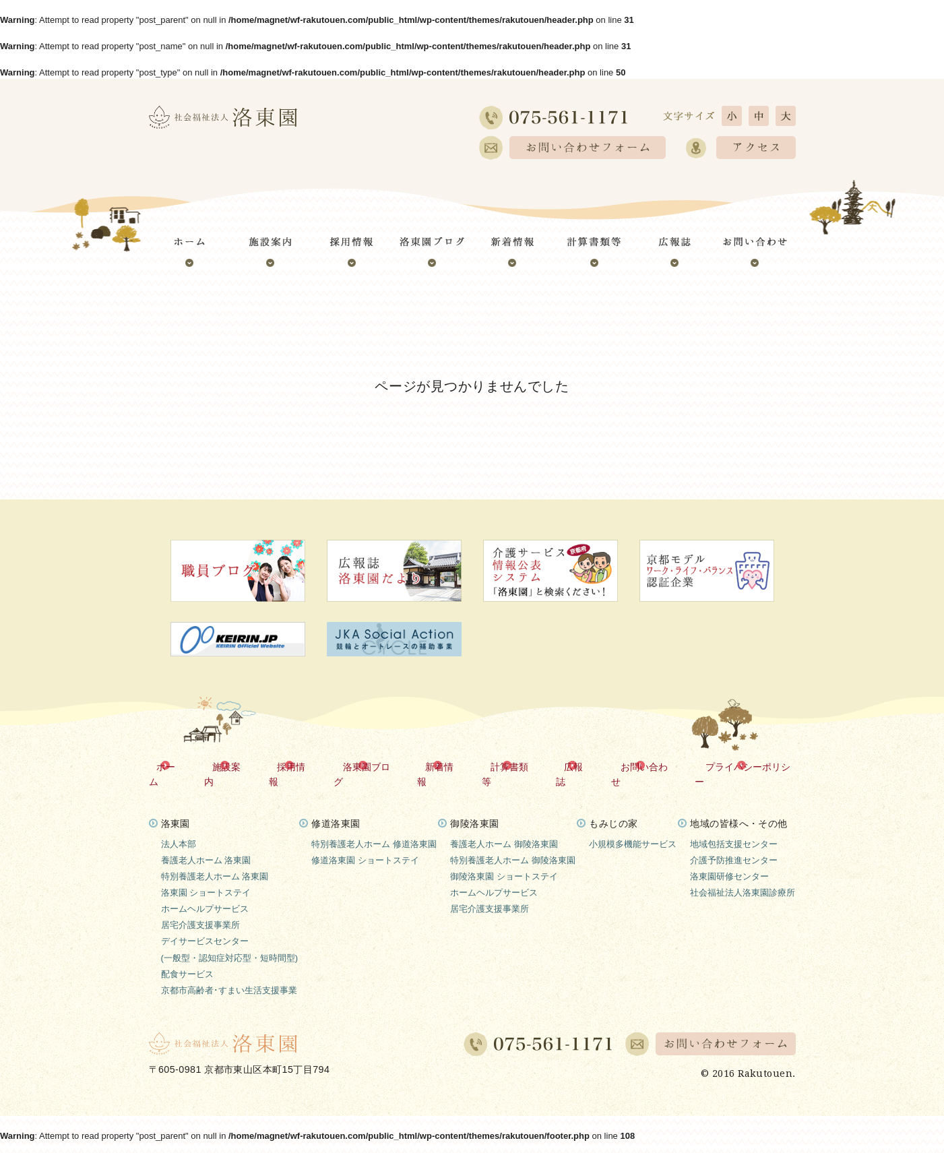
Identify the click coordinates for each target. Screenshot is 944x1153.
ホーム (175, 766)
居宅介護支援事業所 (200, 909)
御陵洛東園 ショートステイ (504, 861)
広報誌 (578, 766)
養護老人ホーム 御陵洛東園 (504, 828)
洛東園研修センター (729, 861)
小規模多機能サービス (632, 828)
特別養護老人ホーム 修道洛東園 (374, 828)
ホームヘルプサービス (205, 893)
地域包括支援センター (734, 828)
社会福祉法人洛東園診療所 (742, 877)
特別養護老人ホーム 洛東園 (215, 861)
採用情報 (298, 766)
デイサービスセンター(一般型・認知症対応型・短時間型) (229, 934)
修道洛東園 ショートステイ (365, 845)
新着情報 (445, 766)
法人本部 (178, 828)
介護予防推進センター (734, 845)
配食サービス (187, 958)
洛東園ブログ (372, 766)
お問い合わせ (647, 766)
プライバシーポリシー (748, 766)
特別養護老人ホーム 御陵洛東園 (512, 845)
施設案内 (234, 766)
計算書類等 (514, 766)
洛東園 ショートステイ (206, 877)
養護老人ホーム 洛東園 (206, 845)
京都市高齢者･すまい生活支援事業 (229, 975)
